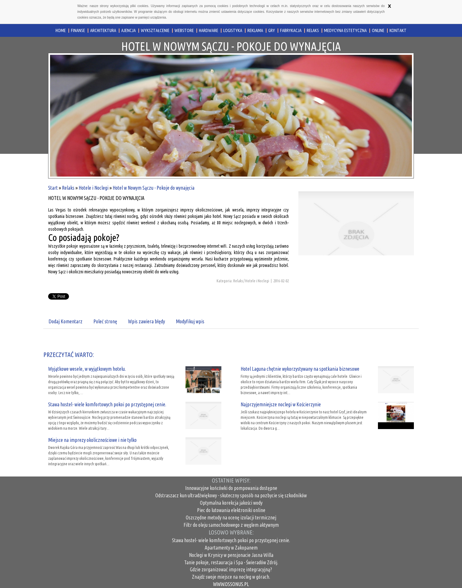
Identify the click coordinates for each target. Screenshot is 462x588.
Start (53, 188)
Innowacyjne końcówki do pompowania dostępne (231, 488)
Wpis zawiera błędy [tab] (146, 321)
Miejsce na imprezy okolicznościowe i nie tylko (92, 440)
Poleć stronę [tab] (105, 321)
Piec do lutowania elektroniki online (231, 510)
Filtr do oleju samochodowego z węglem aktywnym (231, 525)
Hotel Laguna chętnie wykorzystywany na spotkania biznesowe (300, 369)
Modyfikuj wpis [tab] (190, 321)
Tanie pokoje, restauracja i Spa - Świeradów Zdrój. (231, 562)
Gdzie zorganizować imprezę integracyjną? (231, 569)
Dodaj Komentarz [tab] (65, 321)
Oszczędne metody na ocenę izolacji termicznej (231, 517)
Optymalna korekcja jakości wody (231, 503)
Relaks (68, 188)
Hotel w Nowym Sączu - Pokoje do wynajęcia (153, 188)
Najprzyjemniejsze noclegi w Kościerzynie (281, 404)
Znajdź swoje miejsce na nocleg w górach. (231, 577)
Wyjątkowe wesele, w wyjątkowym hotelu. (87, 369)
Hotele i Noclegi (93, 188)
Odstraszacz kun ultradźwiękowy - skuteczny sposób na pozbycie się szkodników (231, 495)
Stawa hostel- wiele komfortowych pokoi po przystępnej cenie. (107, 404)
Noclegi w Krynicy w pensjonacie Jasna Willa (231, 555)
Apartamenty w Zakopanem (231, 548)
